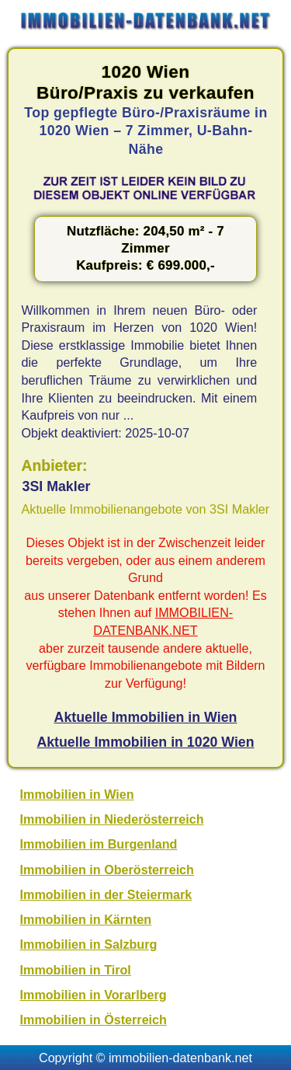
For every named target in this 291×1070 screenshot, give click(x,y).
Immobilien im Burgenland (99, 844)
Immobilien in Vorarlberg (93, 995)
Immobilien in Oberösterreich (107, 870)
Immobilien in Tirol (75, 970)
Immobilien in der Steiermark (106, 894)
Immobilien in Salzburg (89, 944)
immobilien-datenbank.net (180, 1058)
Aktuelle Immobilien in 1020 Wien (145, 742)
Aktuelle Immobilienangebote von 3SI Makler (146, 509)
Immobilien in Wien (77, 794)
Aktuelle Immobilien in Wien (145, 717)
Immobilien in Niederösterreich (112, 819)
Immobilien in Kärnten (86, 919)
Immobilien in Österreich (93, 1019)
